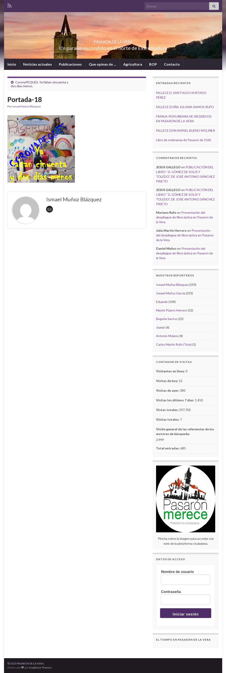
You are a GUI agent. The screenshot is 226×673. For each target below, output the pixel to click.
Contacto (172, 64)
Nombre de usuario (177, 572)
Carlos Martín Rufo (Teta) (174, 344)
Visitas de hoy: (167, 381)
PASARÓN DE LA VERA (113, 40)
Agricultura (132, 64)
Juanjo (160, 327)
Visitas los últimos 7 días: (175, 400)
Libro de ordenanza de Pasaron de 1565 (183, 140)
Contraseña (171, 592)
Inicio (11, 64)
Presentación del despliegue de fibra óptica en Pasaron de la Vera (184, 217)
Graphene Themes (40, 667)
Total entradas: (168, 448)
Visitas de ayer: (168, 390)
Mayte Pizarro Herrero (171, 310)
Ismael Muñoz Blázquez (26, 106)
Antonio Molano (167, 336)
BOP (153, 64)
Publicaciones (70, 64)
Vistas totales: (167, 410)
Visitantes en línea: (171, 371)
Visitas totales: (168, 419)
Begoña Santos (166, 319)
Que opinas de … (102, 64)
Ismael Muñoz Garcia (170, 293)
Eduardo (162, 302)
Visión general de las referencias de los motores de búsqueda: (185, 431)
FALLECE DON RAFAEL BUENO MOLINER (185, 130)
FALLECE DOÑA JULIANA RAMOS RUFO (185, 107)
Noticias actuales (37, 64)
